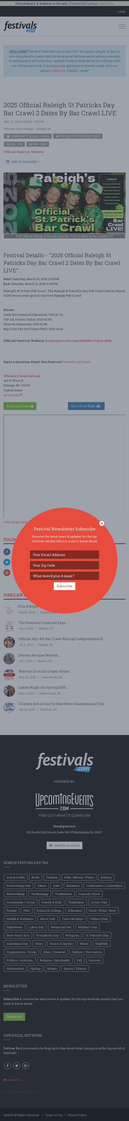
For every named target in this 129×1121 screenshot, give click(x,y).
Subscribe (64, 586)
